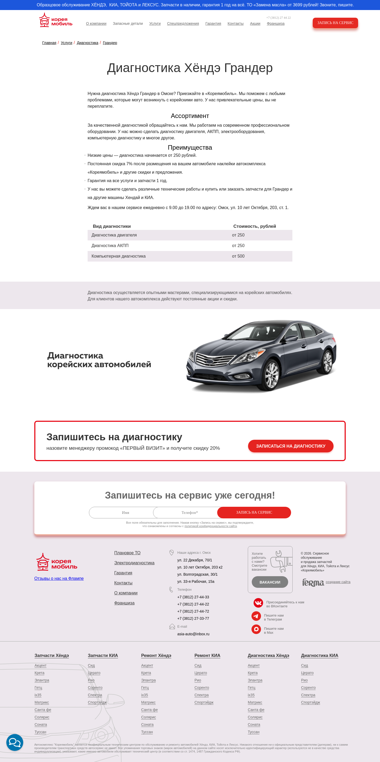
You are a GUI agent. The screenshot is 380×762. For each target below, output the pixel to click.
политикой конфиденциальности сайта (210, 526)
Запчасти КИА (102, 655)
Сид (91, 665)
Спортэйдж (97, 702)
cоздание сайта (338, 582)
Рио (91, 680)
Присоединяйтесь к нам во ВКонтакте (285, 604)
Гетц (38, 687)
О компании (96, 23)
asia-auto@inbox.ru (193, 634)
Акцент (40, 665)
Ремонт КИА (207, 655)
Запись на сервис (336, 23)
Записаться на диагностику (290, 446)
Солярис (42, 716)
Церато (94, 672)
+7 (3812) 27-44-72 (193, 611)
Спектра (95, 694)
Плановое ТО (127, 553)
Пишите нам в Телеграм (274, 617)
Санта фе (43, 709)
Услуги (155, 23)
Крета (39, 672)
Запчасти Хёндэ (51, 655)
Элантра (42, 680)
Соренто (95, 687)
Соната (41, 724)
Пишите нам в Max (274, 631)
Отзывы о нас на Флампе (59, 578)
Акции (255, 23)
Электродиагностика (134, 563)
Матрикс (42, 702)
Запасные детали (128, 23)
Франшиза (275, 23)
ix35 (38, 694)
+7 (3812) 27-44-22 (193, 604)
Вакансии (270, 582)
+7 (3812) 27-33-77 (193, 618)
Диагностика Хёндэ (268, 655)
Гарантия (213, 23)
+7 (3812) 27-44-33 (193, 597)
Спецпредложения (183, 23)
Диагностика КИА (319, 655)
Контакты (236, 23)
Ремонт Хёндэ (155, 655)
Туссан (40, 731)
